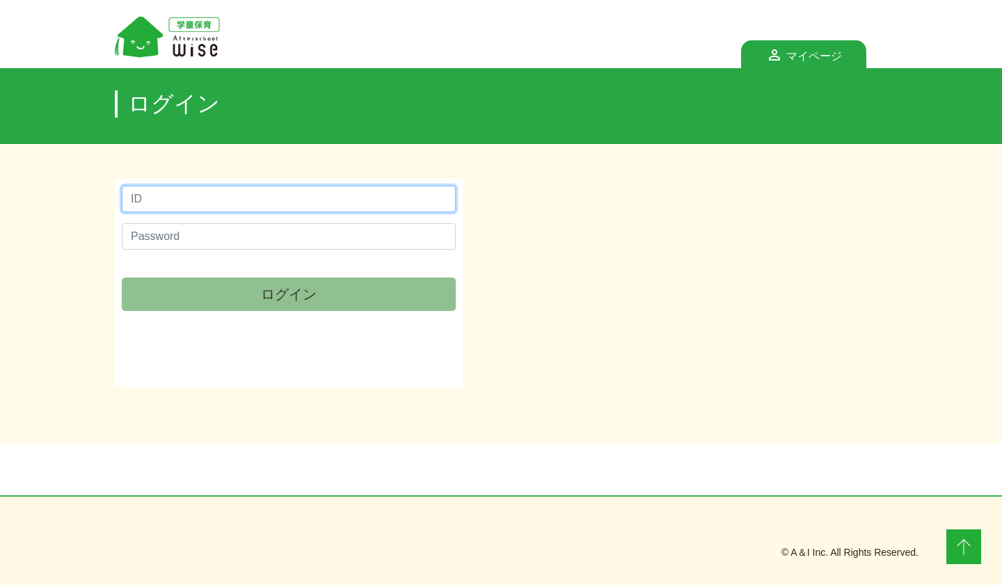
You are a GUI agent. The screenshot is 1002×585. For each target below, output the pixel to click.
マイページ (826, 52)
